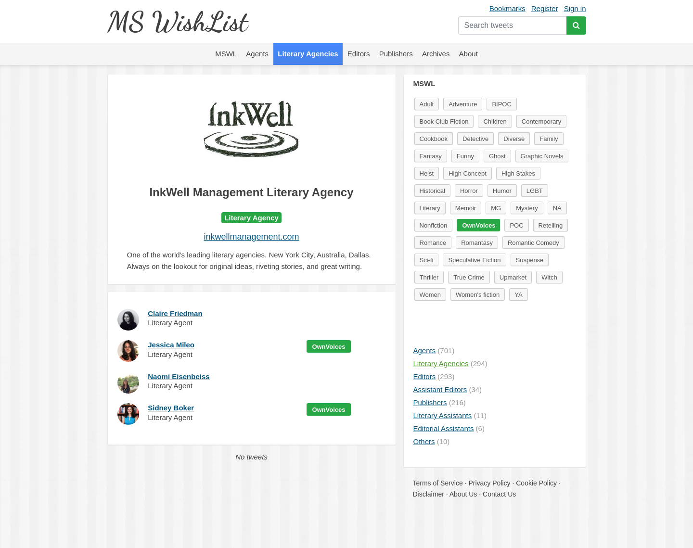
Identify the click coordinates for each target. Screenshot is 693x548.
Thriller (429, 277)
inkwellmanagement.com (251, 237)
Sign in (575, 8)
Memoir (465, 208)
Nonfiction (434, 225)
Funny (465, 156)
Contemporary (541, 121)
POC (516, 225)
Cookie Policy (536, 483)
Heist (427, 173)
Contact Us (499, 494)
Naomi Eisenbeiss (178, 376)
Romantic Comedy (533, 242)
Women (430, 294)
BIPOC (501, 104)
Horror (469, 190)
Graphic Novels (542, 156)
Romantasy (477, 242)
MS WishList (177, 21)
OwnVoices (328, 346)
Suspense (530, 260)
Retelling (551, 225)
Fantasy (431, 156)
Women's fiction (478, 294)
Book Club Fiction (444, 121)
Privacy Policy (489, 483)
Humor (502, 190)
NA (557, 208)
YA (518, 294)
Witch (549, 277)
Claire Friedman (175, 313)
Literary (430, 208)
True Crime (469, 277)
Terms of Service (438, 483)
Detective (475, 138)
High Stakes (518, 173)
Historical (432, 190)
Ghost (497, 156)
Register (544, 8)
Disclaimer (428, 494)
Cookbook (434, 138)
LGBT (534, 190)
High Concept (468, 173)
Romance (433, 242)
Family (548, 138)
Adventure (463, 104)
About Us (463, 494)
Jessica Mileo (171, 345)
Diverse (514, 138)
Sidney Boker (171, 408)
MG (496, 208)
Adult (427, 104)
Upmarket (513, 277)
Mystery (527, 208)
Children (494, 121)
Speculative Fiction (474, 260)
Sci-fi (427, 260)
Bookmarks (507, 8)
